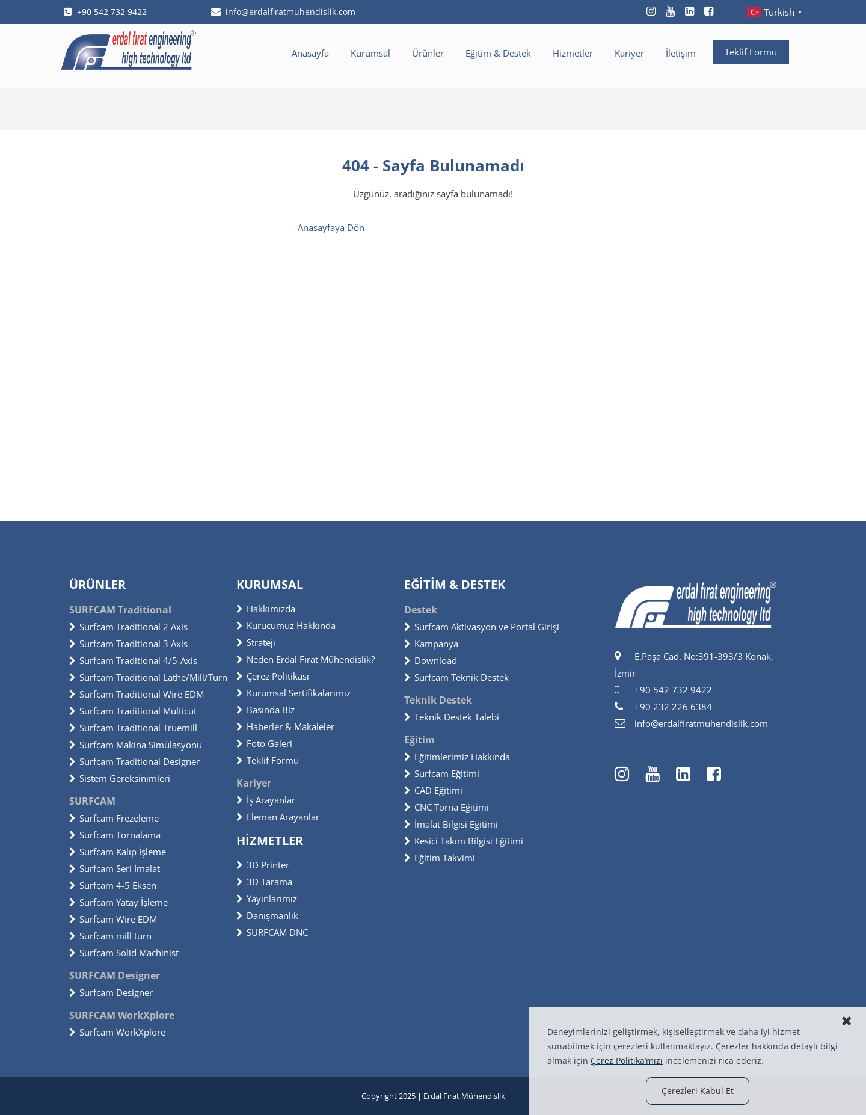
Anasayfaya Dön (331, 227)
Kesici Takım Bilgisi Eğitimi (463, 841)
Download (430, 660)
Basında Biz (265, 710)
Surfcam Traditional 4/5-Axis (133, 660)
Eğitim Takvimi (439, 858)
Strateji (255, 642)
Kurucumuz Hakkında (286, 625)
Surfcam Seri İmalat (114, 868)
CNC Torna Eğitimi (446, 807)
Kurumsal (370, 53)
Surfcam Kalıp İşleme (117, 852)
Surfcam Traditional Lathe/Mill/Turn (148, 677)
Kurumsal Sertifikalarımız (293, 693)
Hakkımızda (265, 609)
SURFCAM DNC (272, 932)
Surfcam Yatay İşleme (118, 902)
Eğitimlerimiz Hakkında (457, 757)
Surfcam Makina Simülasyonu (135, 745)
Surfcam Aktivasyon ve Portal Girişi (481, 627)
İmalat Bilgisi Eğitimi (451, 824)
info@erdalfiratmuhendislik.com (283, 11)
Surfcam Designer (111, 992)
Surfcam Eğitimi (441, 773)
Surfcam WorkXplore (117, 1032)
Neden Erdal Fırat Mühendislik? (305, 659)
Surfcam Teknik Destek (456, 677)
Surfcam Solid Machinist (124, 953)
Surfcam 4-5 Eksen (112, 885)
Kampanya (431, 643)
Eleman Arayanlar (277, 817)
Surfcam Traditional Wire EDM (136, 694)
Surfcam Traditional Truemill (133, 728)
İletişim (681, 53)
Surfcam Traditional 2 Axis (128, 627)
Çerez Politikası (272, 676)
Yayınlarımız (266, 898)
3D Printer (262, 865)
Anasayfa (310, 53)
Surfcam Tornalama (115, 835)
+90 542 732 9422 (105, 11)
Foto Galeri (264, 743)
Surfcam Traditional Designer (134, 761)
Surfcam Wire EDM (113, 919)
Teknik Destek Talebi (451, 717)
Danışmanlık (267, 915)
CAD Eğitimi (433, 790)
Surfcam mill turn (110, 936)
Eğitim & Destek (498, 53)
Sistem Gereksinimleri (119, 778)
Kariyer (629, 53)
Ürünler (428, 53)
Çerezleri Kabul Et (698, 1090)
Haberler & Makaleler (285, 726)
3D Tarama (264, 882)
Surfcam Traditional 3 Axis (128, 643)
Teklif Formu (751, 52)
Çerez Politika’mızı (627, 1060)
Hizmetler (573, 53)
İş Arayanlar (265, 800)
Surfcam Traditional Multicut (133, 711)
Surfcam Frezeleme (114, 818)
